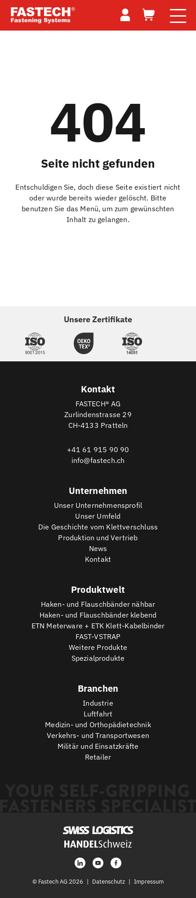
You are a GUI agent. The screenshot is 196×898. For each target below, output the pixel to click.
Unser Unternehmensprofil (98, 505)
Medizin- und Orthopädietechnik (98, 724)
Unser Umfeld (97, 515)
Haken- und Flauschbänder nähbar (98, 604)
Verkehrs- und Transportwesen (98, 735)
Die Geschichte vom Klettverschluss (98, 526)
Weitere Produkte (98, 647)
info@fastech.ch (98, 460)
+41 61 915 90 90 (98, 449)
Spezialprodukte (98, 657)
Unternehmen (98, 491)
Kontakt (98, 559)
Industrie (98, 702)
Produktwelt (98, 589)
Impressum (149, 881)
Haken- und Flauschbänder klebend (98, 614)
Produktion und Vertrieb (98, 537)
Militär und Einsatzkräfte (98, 746)
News (98, 548)
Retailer (98, 756)
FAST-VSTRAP (98, 636)
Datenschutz (108, 881)
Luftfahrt (98, 713)
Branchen (98, 688)
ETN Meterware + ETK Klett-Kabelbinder (98, 625)
